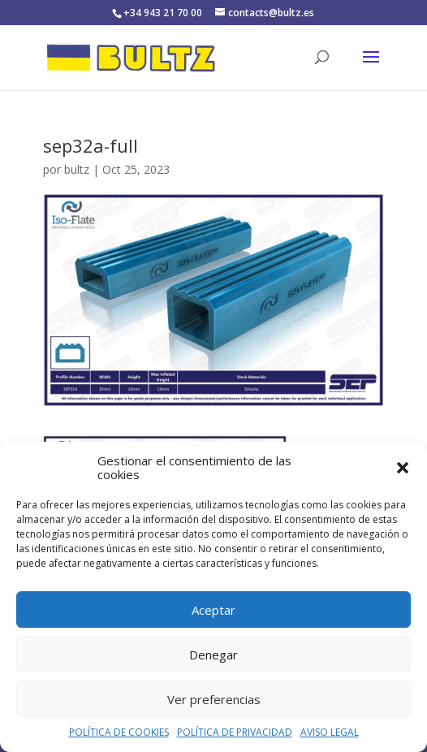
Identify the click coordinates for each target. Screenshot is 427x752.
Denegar (213, 654)
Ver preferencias (214, 699)
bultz (76, 169)
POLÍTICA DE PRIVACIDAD (234, 732)
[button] (403, 468)
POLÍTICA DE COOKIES (119, 732)
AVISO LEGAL (329, 732)
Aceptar (213, 610)
